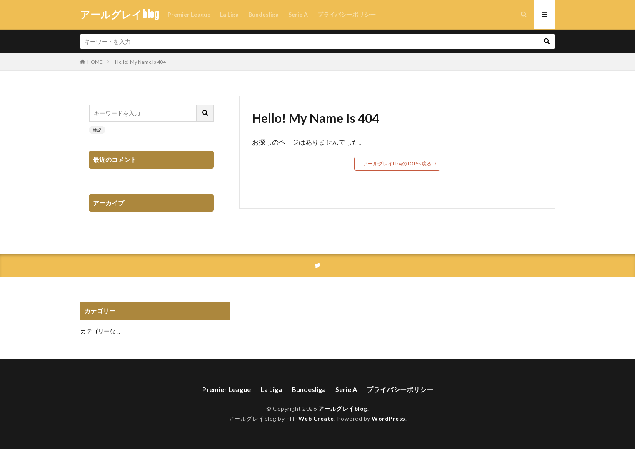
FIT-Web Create (310, 418)
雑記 (97, 129)
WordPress (388, 418)
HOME (94, 62)
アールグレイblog (119, 15)
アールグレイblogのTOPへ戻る (397, 163)
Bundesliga (263, 14)
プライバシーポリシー (347, 14)
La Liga (229, 14)
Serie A (298, 14)
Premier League (189, 14)
